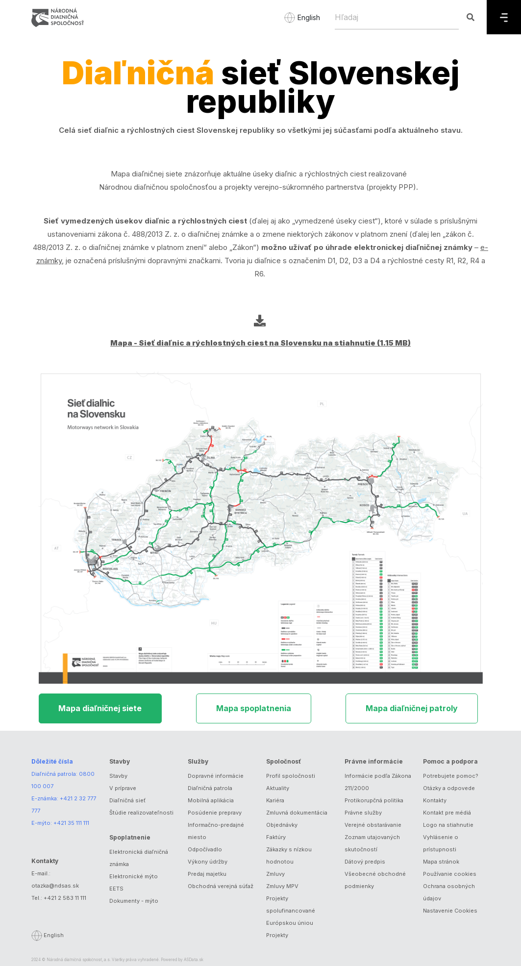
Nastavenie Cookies (450, 910)
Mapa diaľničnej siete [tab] (100, 708)
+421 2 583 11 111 (65, 897)
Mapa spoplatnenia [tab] (253, 708)
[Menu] (504, 17)
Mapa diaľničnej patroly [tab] (412, 708)
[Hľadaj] (397, 17)
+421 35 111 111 (71, 822)
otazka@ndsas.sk (55, 885)
